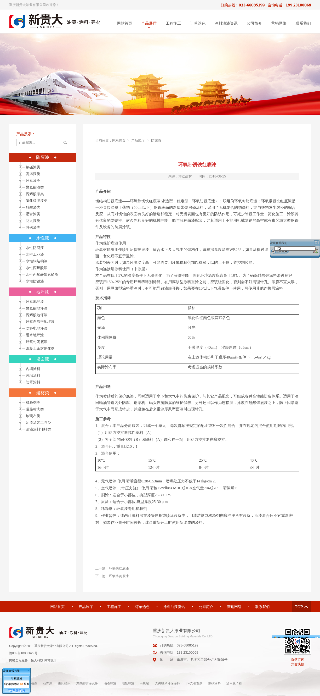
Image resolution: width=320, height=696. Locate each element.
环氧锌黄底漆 (119, 576)
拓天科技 (37, 660)
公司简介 (254, 23)
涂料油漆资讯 (226, 23)
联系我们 (303, 23)
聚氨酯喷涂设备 (87, 683)
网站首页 (124, 23)
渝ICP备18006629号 (23, 653)
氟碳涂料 (214, 683)
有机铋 (144, 683)
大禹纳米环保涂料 (167, 683)
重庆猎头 (64, 683)
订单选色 (198, 23)
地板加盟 (128, 683)
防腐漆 (156, 140)
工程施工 (173, 23)
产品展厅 (149, 23)
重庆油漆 (31, 683)
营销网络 (278, 23)
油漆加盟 (110, 683)
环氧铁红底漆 (119, 568)
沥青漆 (47, 683)
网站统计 (50, 660)
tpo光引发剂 (194, 683)
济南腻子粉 (234, 683)
